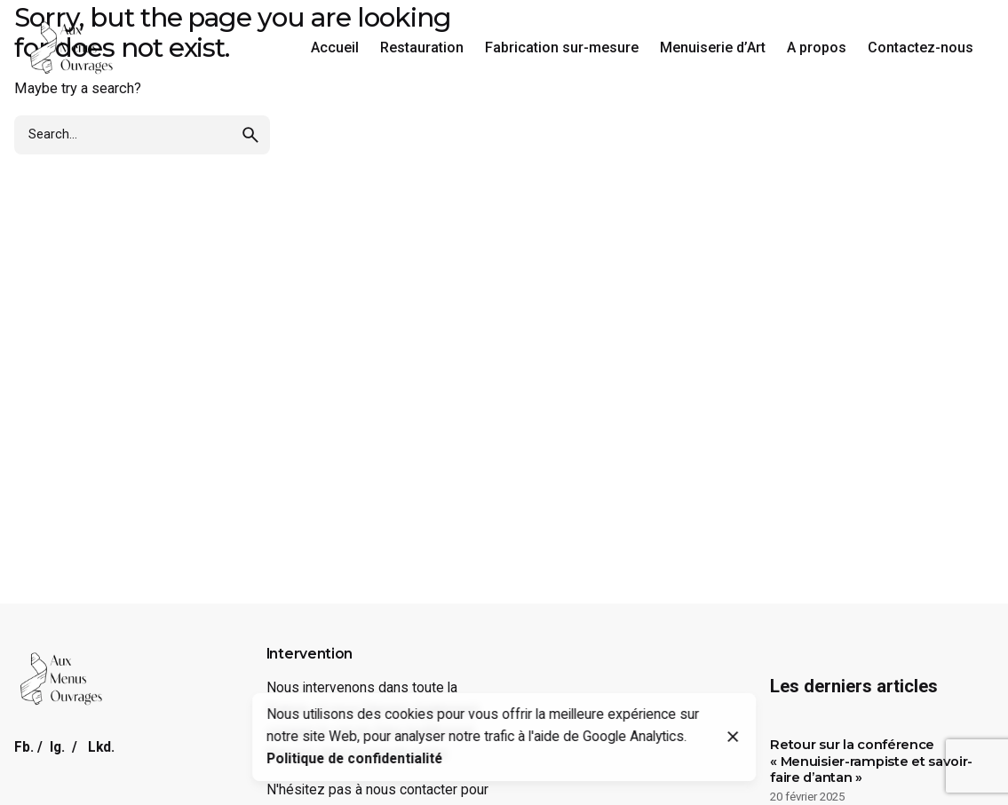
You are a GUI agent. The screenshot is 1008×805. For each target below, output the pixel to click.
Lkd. (101, 747)
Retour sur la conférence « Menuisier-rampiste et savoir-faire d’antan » (871, 761)
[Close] (733, 736)
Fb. (24, 747)
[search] (250, 134)
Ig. (57, 747)
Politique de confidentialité (354, 759)
